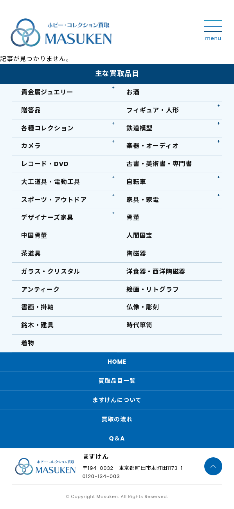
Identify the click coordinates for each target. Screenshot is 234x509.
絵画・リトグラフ (152, 289)
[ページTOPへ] (213, 466)
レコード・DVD (44, 163)
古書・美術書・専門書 (159, 163)
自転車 (136, 181)
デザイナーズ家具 (47, 217)
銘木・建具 (37, 325)
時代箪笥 (139, 325)
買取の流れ (117, 419)
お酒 (133, 92)
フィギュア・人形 (152, 110)
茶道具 (31, 253)
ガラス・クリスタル (50, 271)
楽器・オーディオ (152, 145)
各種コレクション (47, 128)
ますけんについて (117, 400)
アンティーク (40, 289)
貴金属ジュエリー (47, 92)
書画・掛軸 (37, 307)
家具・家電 (142, 199)
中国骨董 (34, 235)
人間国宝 (139, 235)
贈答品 (31, 110)
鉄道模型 (139, 128)
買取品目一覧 (117, 381)
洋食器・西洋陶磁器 (155, 271)
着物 (27, 343)
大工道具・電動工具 (50, 181)
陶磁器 (136, 253)
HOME (117, 361)
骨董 (133, 217)
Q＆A (117, 438)
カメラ (31, 145)
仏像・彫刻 (142, 307)
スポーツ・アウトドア (54, 199)
